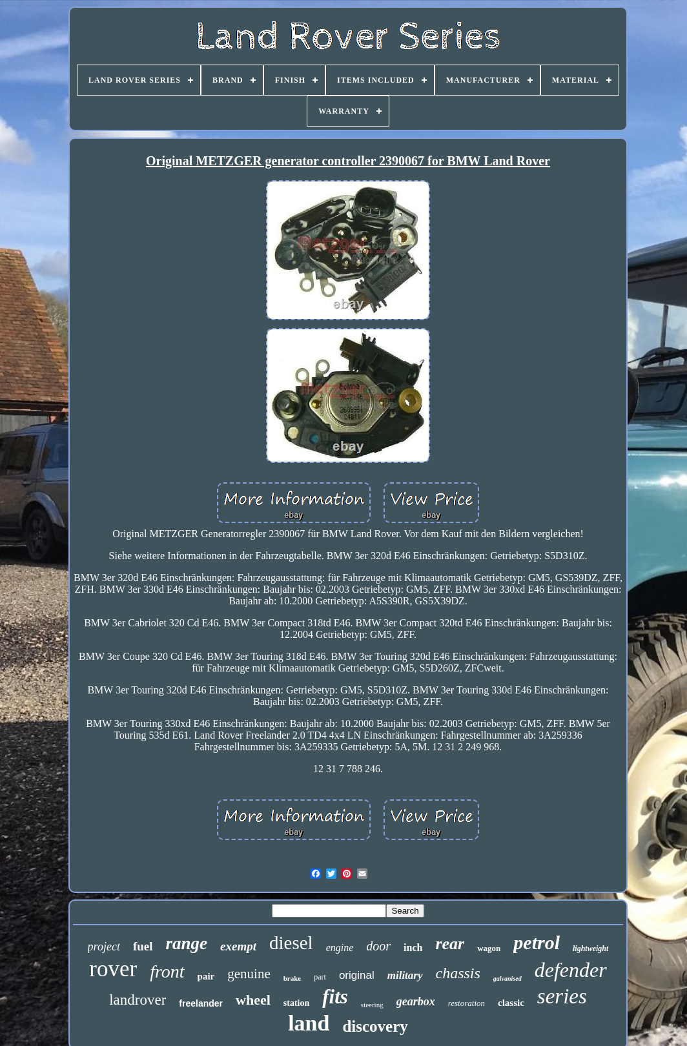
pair (206, 976)
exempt (238, 946)
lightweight (590, 948)
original (356, 975)
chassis (458, 973)
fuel (143, 946)
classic (511, 1003)
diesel (291, 942)
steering (372, 1005)
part (320, 976)
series (562, 996)
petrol (536, 942)
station (296, 1003)
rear (449, 943)
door (378, 946)
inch (413, 947)
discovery (374, 1026)
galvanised (507, 978)
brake (292, 978)
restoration (466, 1003)
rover (113, 968)
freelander (201, 1003)
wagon (488, 948)
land (308, 1023)
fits (335, 996)
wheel (253, 1000)
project (104, 946)
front (167, 971)
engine (340, 947)
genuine (248, 973)
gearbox (415, 1001)
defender (571, 969)
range (187, 943)
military (405, 975)
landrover (137, 1000)
